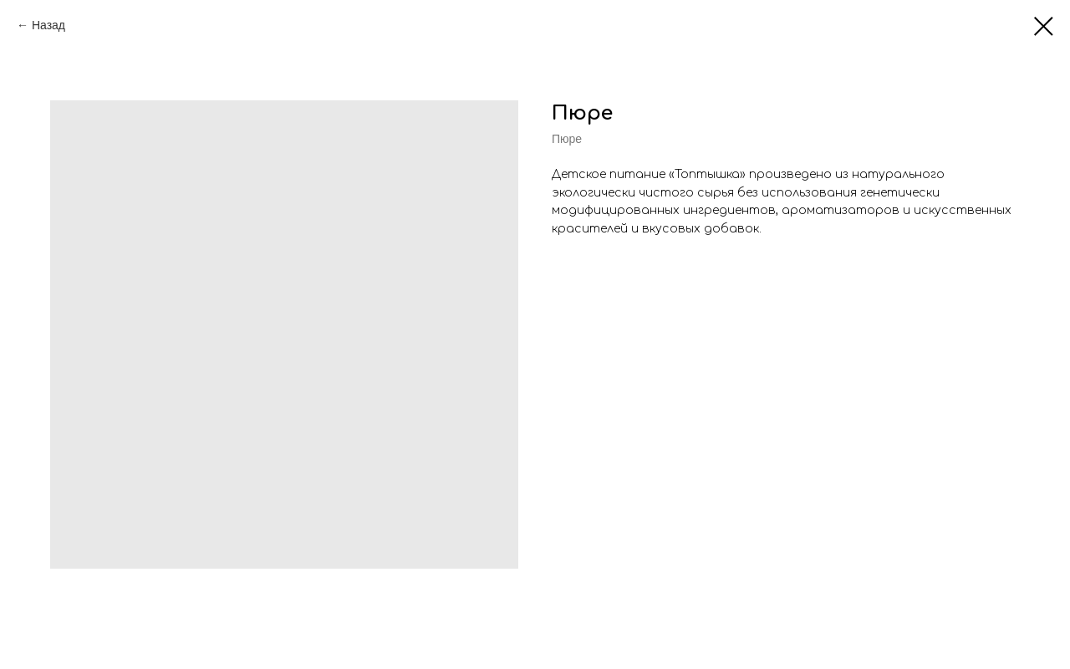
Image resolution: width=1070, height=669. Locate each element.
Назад (48, 25)
